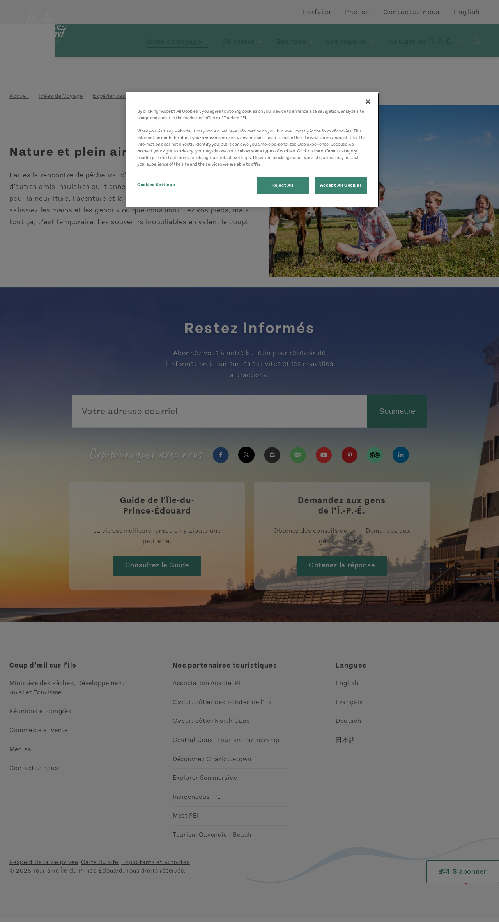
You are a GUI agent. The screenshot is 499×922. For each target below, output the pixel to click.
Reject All (283, 185)
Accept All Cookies (341, 185)
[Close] (368, 101)
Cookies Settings (156, 184)
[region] (252, 149)
